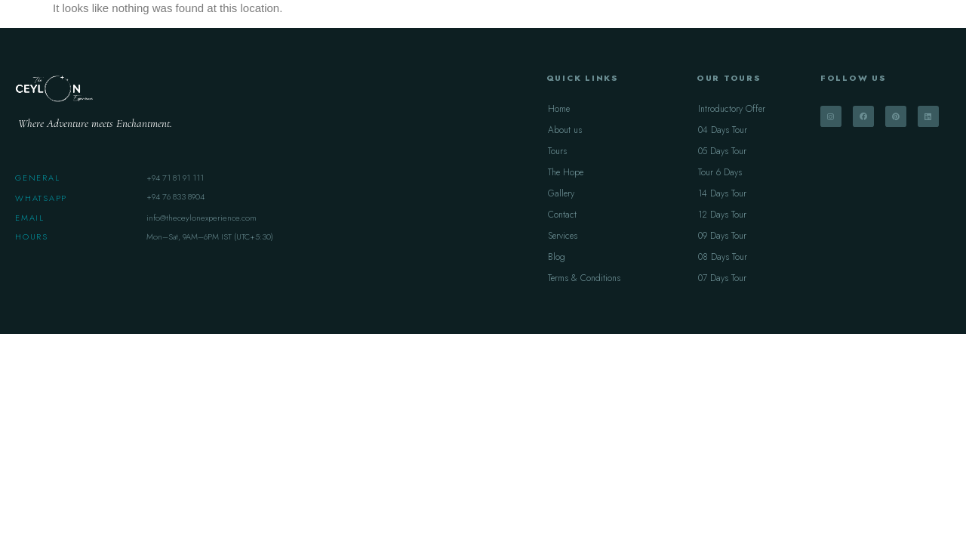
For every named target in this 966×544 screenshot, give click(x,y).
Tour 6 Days (720, 172)
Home (559, 109)
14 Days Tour (722, 193)
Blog (556, 257)
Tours (557, 151)
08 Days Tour (722, 257)
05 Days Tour (722, 151)
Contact (562, 214)
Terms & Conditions (584, 278)
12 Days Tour (722, 214)
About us (565, 130)
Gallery (561, 193)
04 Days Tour (722, 130)
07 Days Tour (722, 278)
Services (562, 236)
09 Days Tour (722, 236)
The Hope (565, 172)
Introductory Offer (731, 109)
